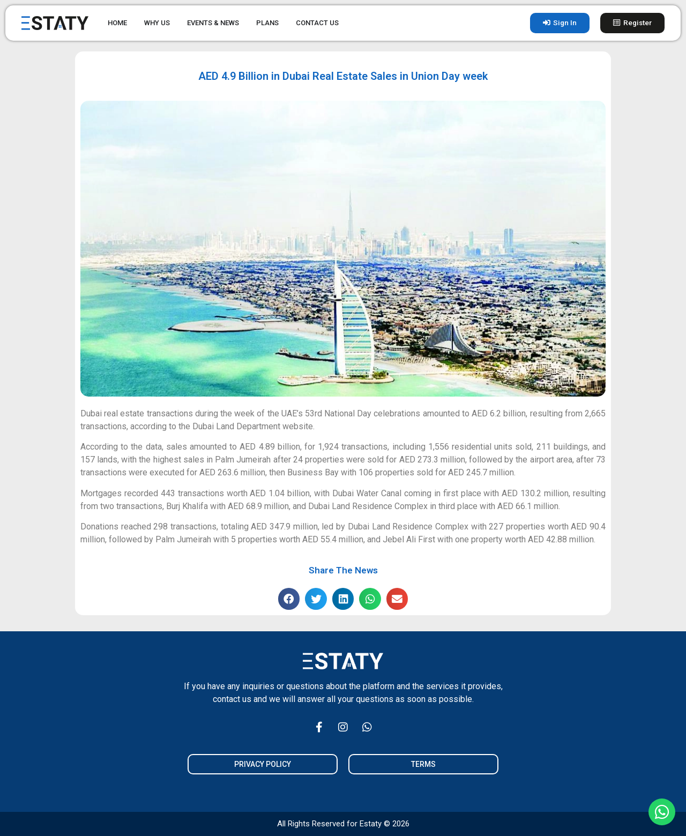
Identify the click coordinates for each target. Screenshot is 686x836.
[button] (289, 599)
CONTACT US (317, 23)
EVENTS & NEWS (213, 23)
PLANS (267, 23)
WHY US (157, 23)
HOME (117, 23)
